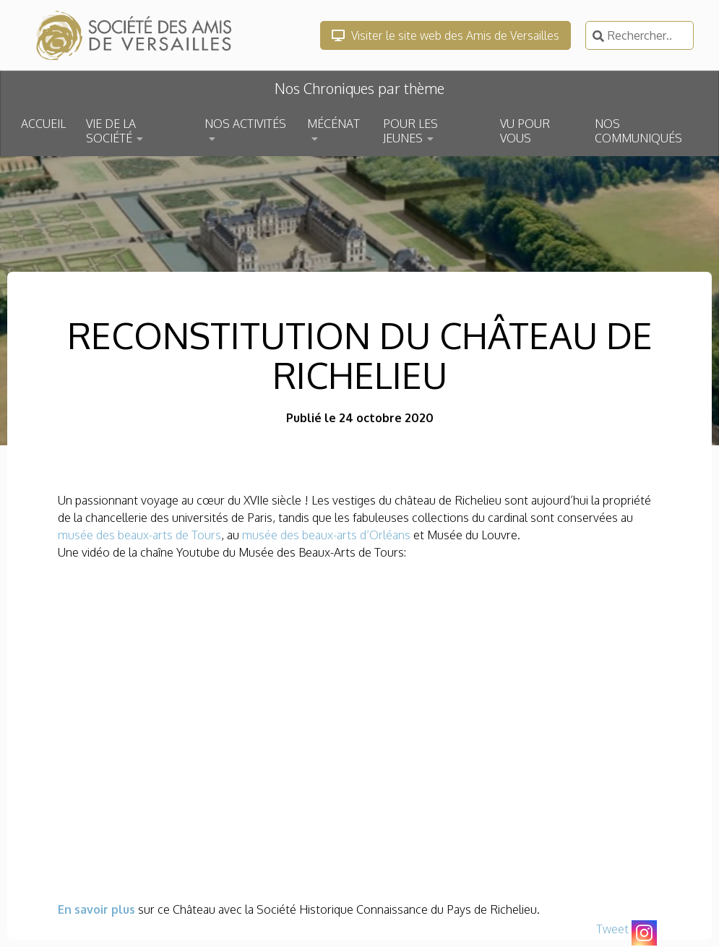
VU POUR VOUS (525, 130)
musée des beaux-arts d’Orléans (324, 535)
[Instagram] (644, 933)
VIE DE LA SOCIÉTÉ (111, 130)
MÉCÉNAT (333, 123)
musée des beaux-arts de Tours (139, 535)
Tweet (612, 929)
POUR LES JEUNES (410, 130)
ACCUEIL (43, 123)
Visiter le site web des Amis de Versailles (445, 35)
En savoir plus (96, 909)
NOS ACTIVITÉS (245, 123)
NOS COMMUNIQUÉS (638, 130)
